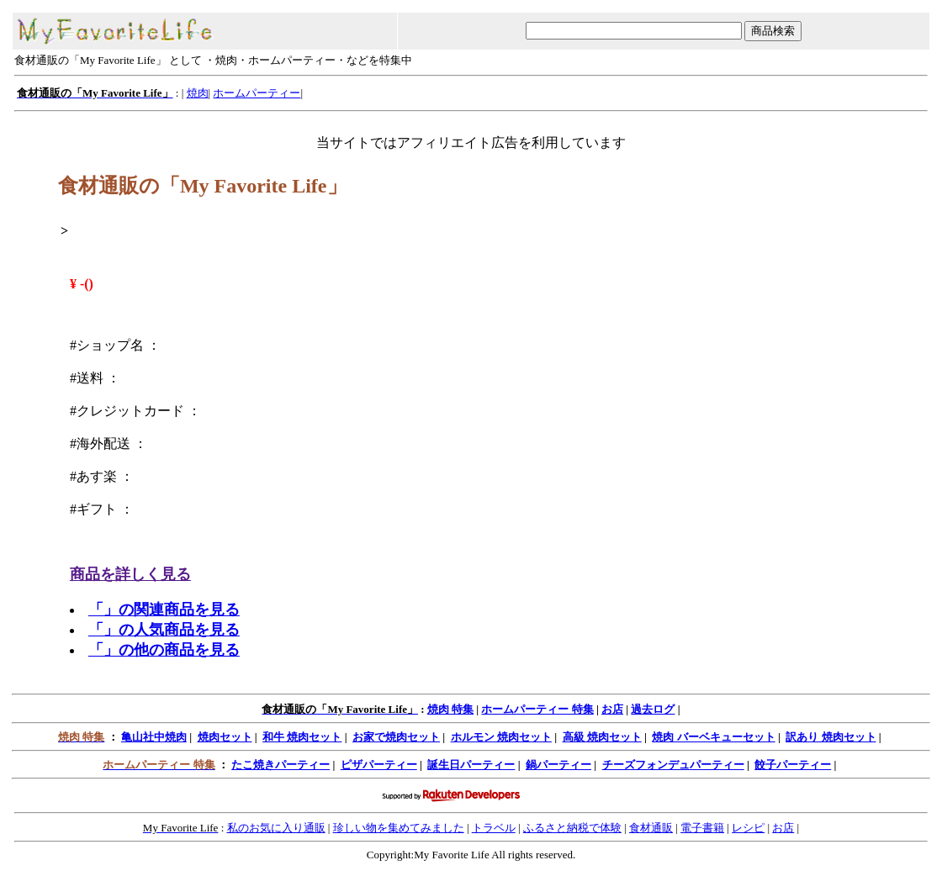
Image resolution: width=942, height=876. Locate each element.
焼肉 (198, 93)
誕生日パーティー (471, 764)
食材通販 (651, 827)
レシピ (748, 827)
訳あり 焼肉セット (831, 737)
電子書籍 (702, 827)
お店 (612, 709)
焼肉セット (225, 737)
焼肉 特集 (450, 709)
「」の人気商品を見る (164, 629)
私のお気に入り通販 (276, 827)
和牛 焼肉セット (301, 737)
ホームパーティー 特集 (537, 709)
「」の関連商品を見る (164, 609)
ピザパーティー (379, 764)
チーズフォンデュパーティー (673, 764)
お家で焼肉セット (396, 737)
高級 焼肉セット (602, 737)
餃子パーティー (792, 764)
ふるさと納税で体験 (572, 827)
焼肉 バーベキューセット (713, 737)
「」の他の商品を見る (164, 649)
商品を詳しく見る (130, 574)
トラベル (494, 827)
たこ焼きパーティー (280, 764)
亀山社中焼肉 (154, 737)
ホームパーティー (256, 93)
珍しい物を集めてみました (398, 827)
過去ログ (653, 709)
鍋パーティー (558, 764)
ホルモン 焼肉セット (501, 737)
